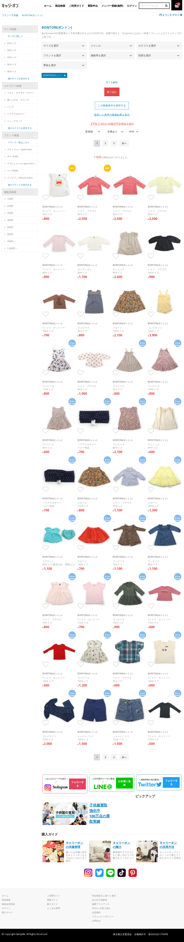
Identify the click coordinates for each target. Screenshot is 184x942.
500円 (10, 227)
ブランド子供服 (10, 15)
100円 (10, 198)
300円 (10, 213)
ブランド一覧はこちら (18, 142)
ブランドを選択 (52, 55)
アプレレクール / (21, 163)
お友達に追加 (124, 783)
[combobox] (91, 131)
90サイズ (10, 71)
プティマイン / (18, 149)
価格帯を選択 (98, 55)
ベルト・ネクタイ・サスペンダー (21, 92)
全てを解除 (112, 82)
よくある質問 (53, 908)
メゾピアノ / (19, 177)
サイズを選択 (51, 45)
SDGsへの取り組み (101, 908)
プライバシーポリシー (103, 916)
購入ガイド (52, 904)
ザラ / (11, 156)
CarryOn (20, 934)
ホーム (5, 895)
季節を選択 (49, 65)
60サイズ (10, 50)
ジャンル (96, 45)
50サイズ (10, 43)
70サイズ (10, 57)
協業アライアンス (100, 904)
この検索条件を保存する (112, 105)
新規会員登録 (8, 904)
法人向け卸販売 (99, 899)
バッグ (9, 106)
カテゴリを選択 (147, 45)
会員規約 (96, 912)
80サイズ (10, 64)
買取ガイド (52, 899)
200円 (10, 206)
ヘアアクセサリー (15, 113)
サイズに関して (15, 36)
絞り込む (112, 92)
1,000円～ (12, 248)
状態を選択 (144, 55)
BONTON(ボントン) (32, 15)
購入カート (7, 912)
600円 (10, 234)
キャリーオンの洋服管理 (74, 845)
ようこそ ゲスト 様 (170, 14)
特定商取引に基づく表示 (104, 895)
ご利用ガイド (53, 895)
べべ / (11, 170)
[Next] (124, 143)
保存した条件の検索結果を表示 (112, 114)
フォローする (77, 783)
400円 (10, 220)
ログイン (6, 908)
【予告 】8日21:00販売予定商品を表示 (112, 123)
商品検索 (6, 899)
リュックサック (13, 121)
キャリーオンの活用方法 (168, 845)
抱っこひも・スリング (17, 99)
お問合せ (96, 920)
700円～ (11, 241)
